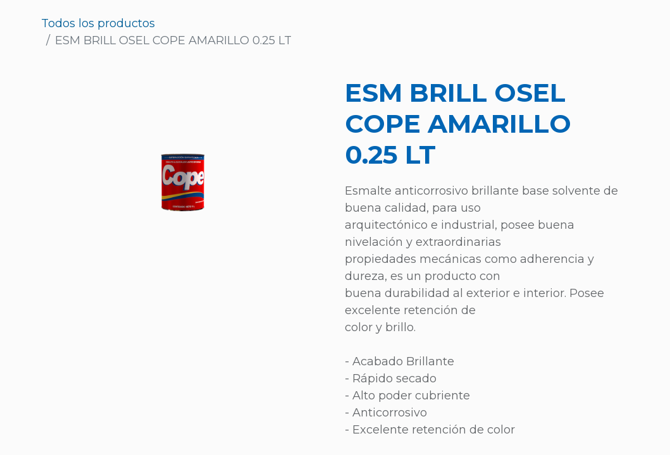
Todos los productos (98, 23)
